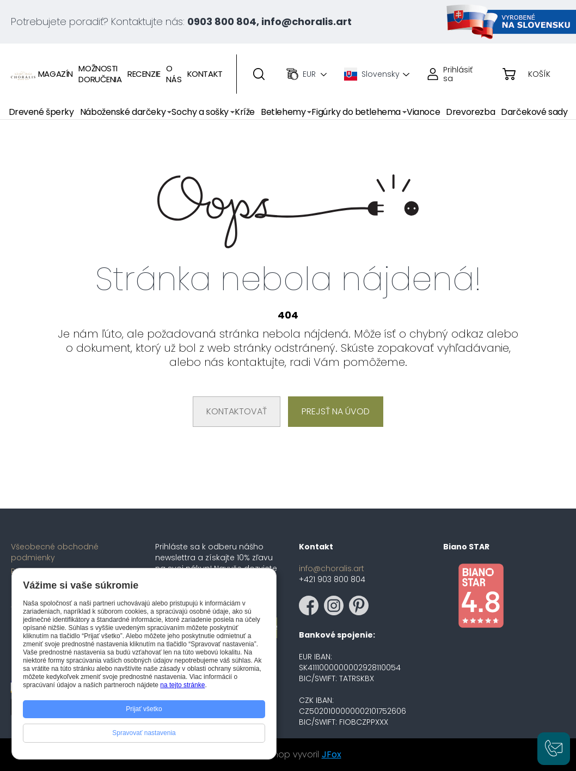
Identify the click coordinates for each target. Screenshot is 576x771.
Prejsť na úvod (336, 411)
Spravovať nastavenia (144, 733)
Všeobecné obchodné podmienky (55, 552)
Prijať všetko (144, 709)
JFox (331, 754)
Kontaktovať (236, 411)
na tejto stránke (182, 685)
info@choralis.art (331, 568)
